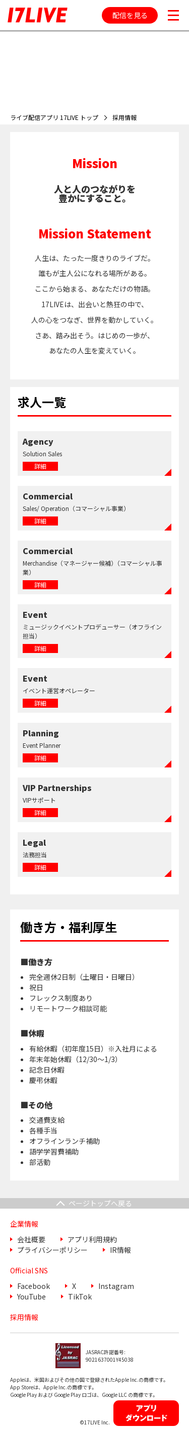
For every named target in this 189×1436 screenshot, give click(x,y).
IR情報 (120, 1250)
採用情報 (24, 1317)
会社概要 (31, 1239)
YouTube (31, 1296)
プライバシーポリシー (52, 1250)
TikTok (80, 1296)
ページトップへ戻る (100, 1203)
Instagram (116, 1286)
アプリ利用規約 (92, 1239)
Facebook (33, 1286)
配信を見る (130, 15)
